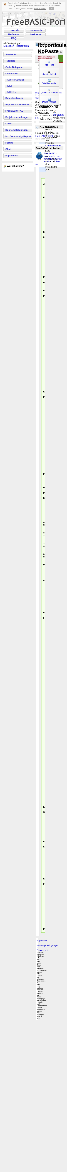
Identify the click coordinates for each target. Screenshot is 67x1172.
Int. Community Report (18, 136)
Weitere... (11, 92)
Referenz (13, 34)
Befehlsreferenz (14, 98)
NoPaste (35, 34)
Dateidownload (49, 100)
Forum (9, 142)
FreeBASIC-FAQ (14, 110)
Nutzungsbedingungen (47, 1095)
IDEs (9, 86)
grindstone (58, 114)
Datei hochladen (49, 82)
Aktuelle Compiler (15, 80)
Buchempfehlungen (16, 130)
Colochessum (53, 145)
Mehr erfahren (40, 8)
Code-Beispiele (14, 67)
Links (8, 123)
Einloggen (8, 46)
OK (51, 8)
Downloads (36, 30)
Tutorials (13, 30)
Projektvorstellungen (17, 117)
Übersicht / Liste (49, 72)
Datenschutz (43, 1100)
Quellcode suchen (49, 91)
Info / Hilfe (49, 63)
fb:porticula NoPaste (17, 104)
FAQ (13, 38)
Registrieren (22, 46)
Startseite (10, 54)
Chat (8, 149)
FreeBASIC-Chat (44, 136)
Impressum (11, 155)
